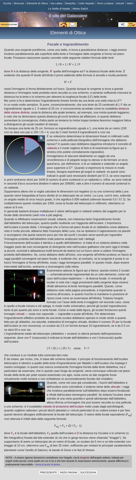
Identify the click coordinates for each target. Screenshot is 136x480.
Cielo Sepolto (86, 3)
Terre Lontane (105, 3)
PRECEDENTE (48, 472)
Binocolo (19, 3)
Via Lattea (56, 3)
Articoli (120, 3)
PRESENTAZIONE (9, 24)
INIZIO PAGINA (68, 472)
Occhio (7, 3)
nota (42, 215)
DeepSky (70, 3)
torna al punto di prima (48, 464)
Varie (130, 3)
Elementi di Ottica (37, 3)
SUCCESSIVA (88, 472)
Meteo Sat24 (80, 8)
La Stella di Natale (59, 8)
